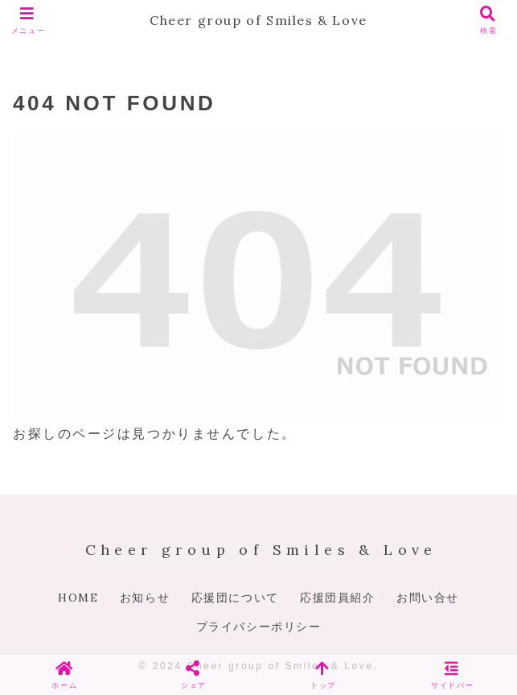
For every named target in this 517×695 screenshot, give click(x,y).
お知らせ (145, 597)
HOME (78, 597)
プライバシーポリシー (259, 626)
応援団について (235, 597)
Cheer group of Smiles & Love (258, 20)
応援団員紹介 (337, 597)
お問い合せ (427, 597)
